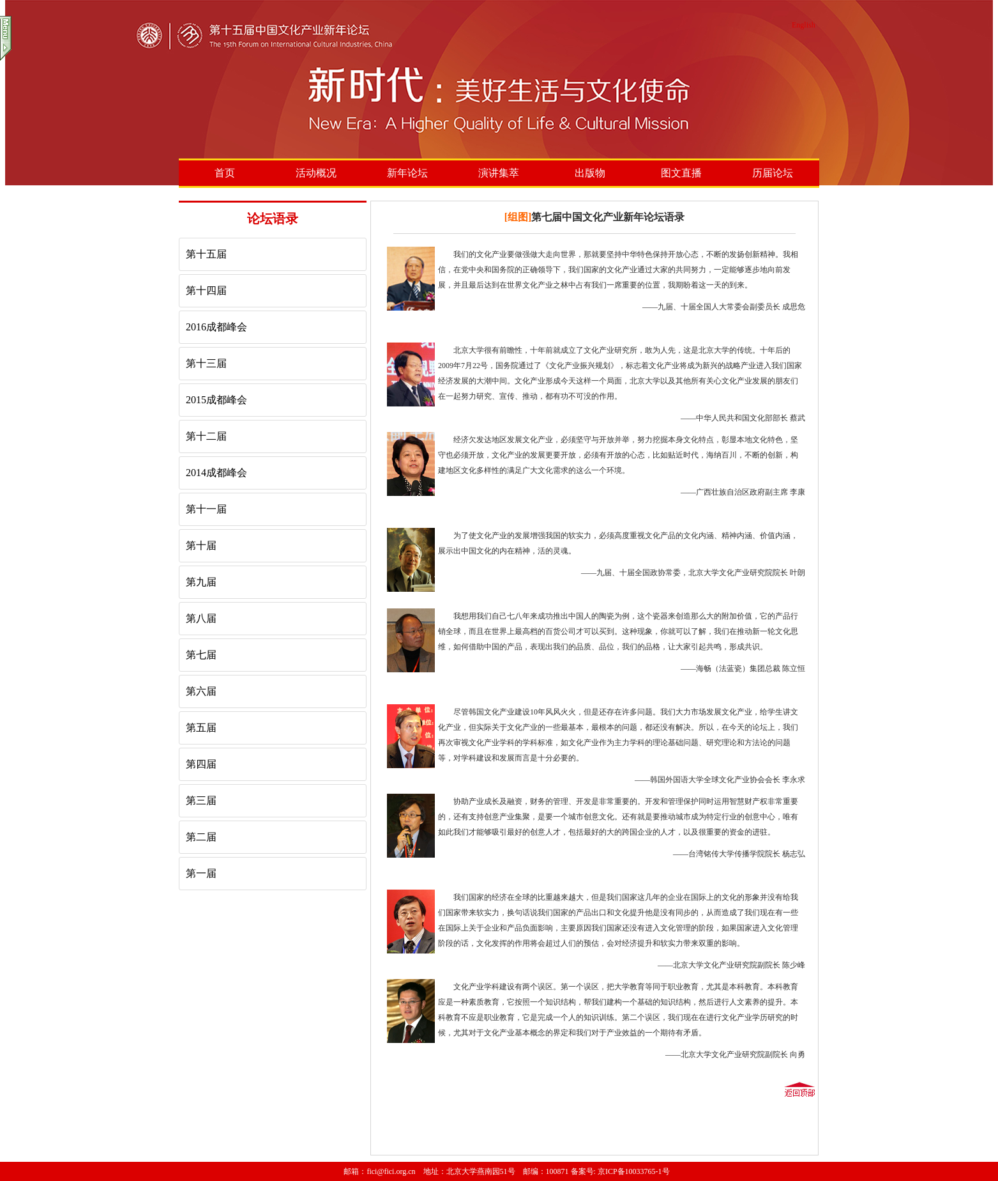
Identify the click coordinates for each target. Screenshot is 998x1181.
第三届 (201, 800)
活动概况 (316, 172)
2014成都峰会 (216, 472)
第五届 (201, 727)
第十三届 (206, 363)
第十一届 (206, 509)
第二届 (201, 836)
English (803, 24)
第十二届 (206, 436)
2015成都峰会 (216, 399)
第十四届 (206, 290)
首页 (225, 172)
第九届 (201, 581)
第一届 (201, 873)
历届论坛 (772, 172)
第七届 (201, 654)
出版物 (590, 172)
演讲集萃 (498, 172)
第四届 (201, 764)
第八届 (201, 618)
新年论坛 (407, 172)
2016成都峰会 (216, 326)
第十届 (201, 545)
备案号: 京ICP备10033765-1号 (620, 1171)
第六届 (201, 691)
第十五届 (206, 254)
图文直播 (681, 172)
